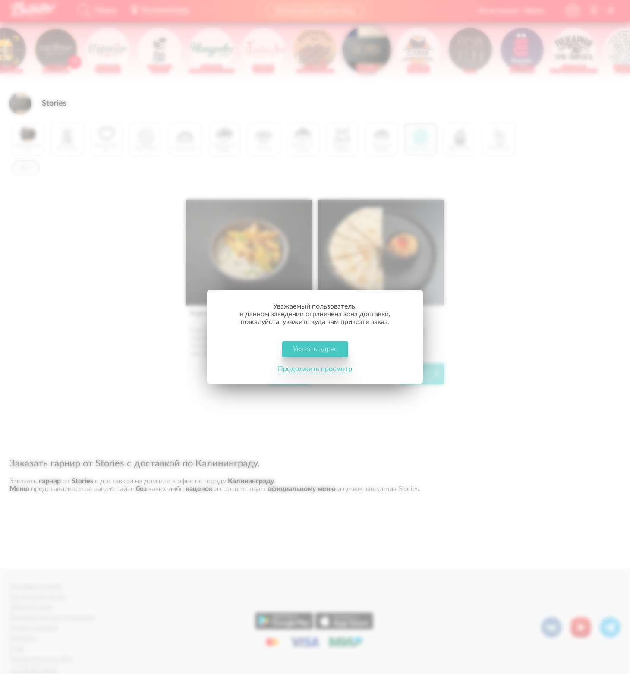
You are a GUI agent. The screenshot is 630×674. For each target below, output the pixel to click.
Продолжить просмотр (315, 368)
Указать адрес (315, 349)
